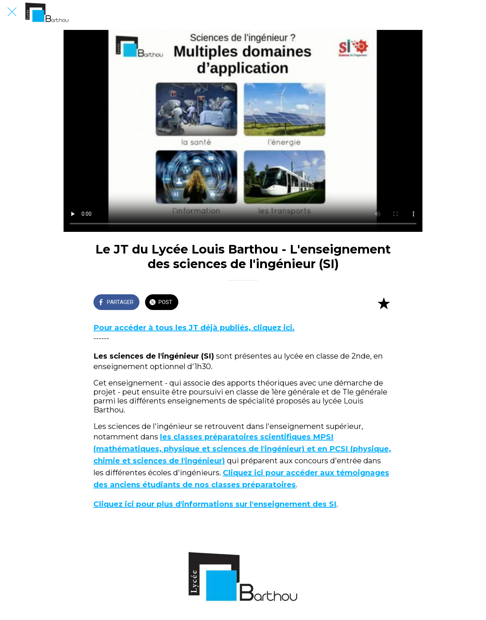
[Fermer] (11, 11)
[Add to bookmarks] (384, 303)
